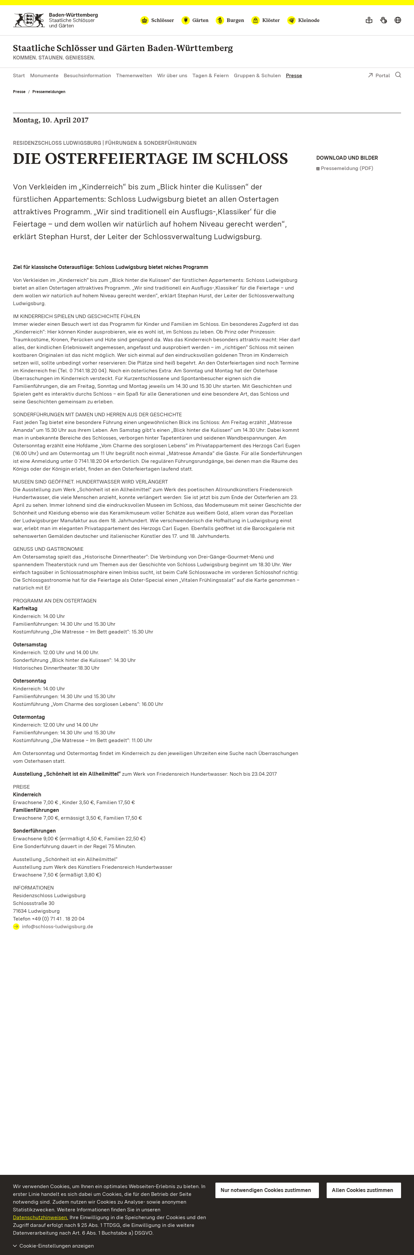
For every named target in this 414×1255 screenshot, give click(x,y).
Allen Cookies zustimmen (362, 1190)
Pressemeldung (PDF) (347, 168)
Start (19, 75)
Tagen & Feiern (210, 75)
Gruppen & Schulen (257, 75)
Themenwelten (134, 75)
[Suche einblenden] (398, 75)
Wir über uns (172, 75)
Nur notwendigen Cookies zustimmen (266, 1190)
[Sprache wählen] (398, 20)
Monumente (44, 75)
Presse (294, 75)
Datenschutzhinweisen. (40, 1217)
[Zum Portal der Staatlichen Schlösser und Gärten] (55, 20)
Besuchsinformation (87, 75)
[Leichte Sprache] (369, 20)
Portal (379, 76)
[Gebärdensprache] (383, 20)
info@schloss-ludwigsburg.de (57, 926)
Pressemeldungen (48, 92)
